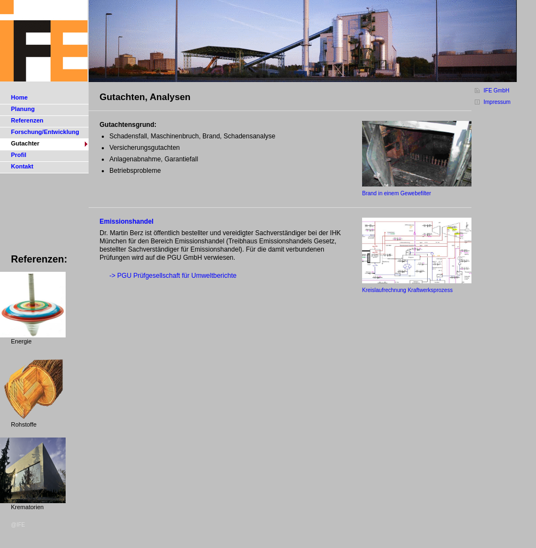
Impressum (496, 102)
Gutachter (25, 143)
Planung (22, 109)
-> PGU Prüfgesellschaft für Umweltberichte (172, 275)
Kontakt (22, 166)
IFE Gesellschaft (44, 41)
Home (19, 97)
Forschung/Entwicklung (45, 132)
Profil (18, 154)
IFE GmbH (496, 91)
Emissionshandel (127, 221)
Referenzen (27, 120)
